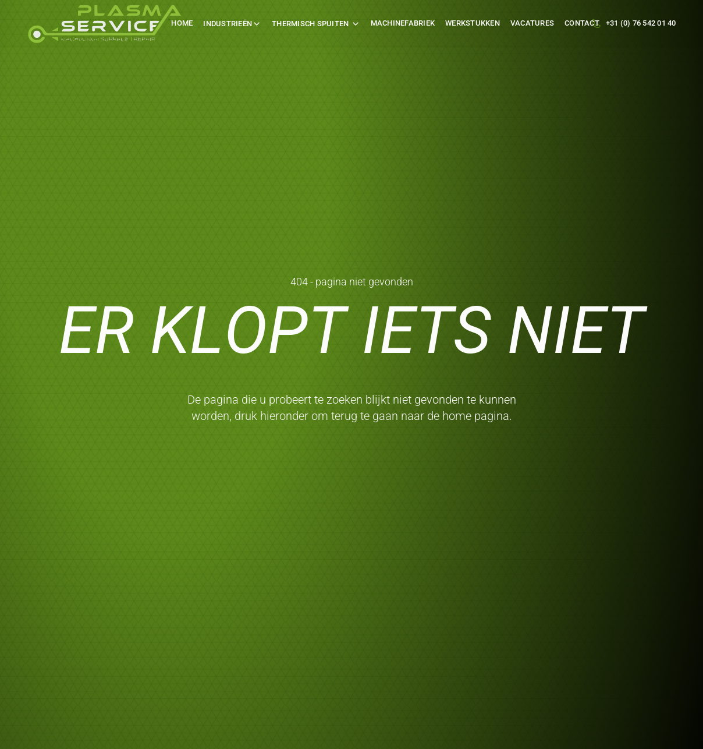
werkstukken (472, 23)
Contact (581, 23)
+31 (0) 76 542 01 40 (641, 23)
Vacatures (532, 23)
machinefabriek (403, 23)
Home (182, 23)
